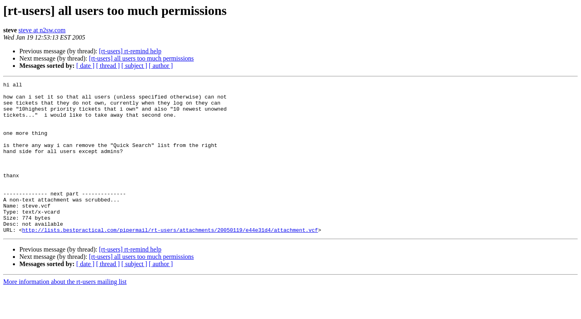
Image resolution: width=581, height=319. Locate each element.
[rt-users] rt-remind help (130, 51)
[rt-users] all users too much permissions (141, 58)
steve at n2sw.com (42, 30)
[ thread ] (108, 65)
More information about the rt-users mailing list (65, 312)
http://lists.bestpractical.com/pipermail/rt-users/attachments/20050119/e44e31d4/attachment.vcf (170, 260)
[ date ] (85, 65)
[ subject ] (134, 65)
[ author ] (161, 65)
